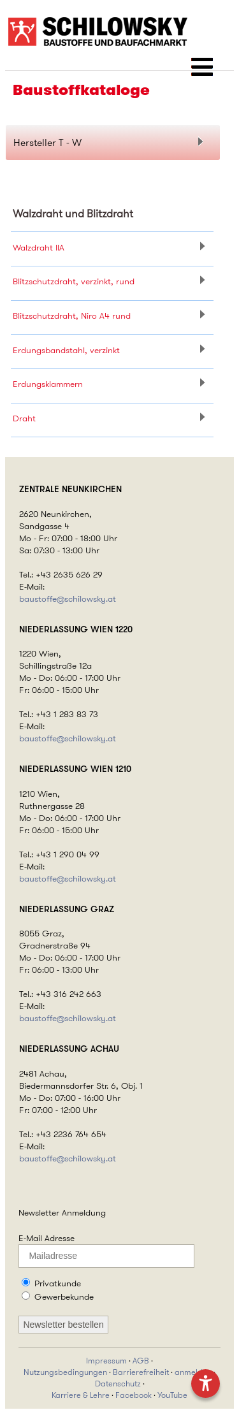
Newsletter (38, 1212)
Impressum (106, 1361)
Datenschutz (118, 1384)
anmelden (193, 1372)
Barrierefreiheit (141, 1372)
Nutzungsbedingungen (65, 1372)
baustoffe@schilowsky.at (67, 599)
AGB (141, 1361)
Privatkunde (57, 1283)
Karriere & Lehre (81, 1395)
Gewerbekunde (64, 1296)
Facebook (133, 1395)
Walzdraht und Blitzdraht (73, 213)
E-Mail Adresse (46, 1238)
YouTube (172, 1395)
